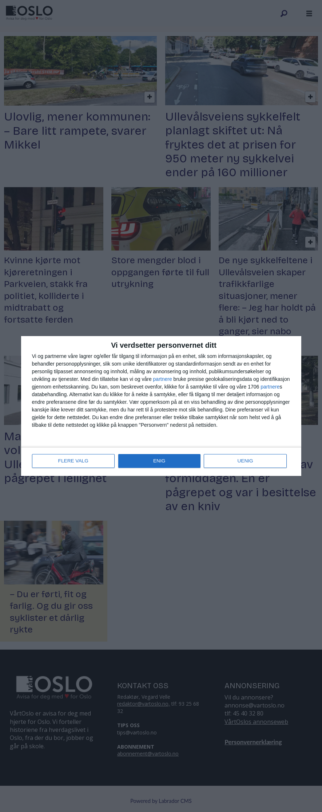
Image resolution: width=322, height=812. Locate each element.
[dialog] (161, 406)
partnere (162, 379)
